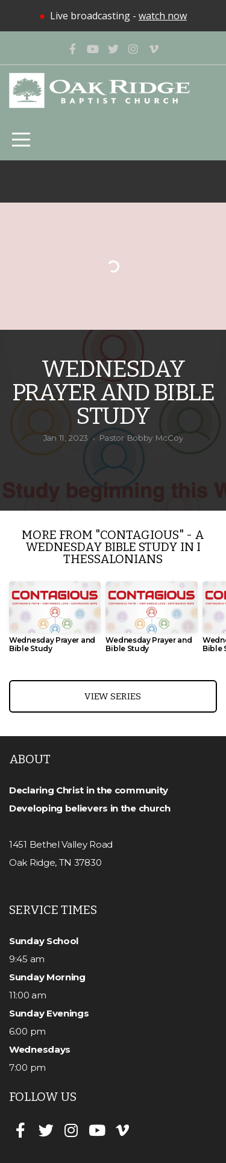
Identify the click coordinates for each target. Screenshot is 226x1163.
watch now (163, 15)
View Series (112, 696)
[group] (55, 622)
